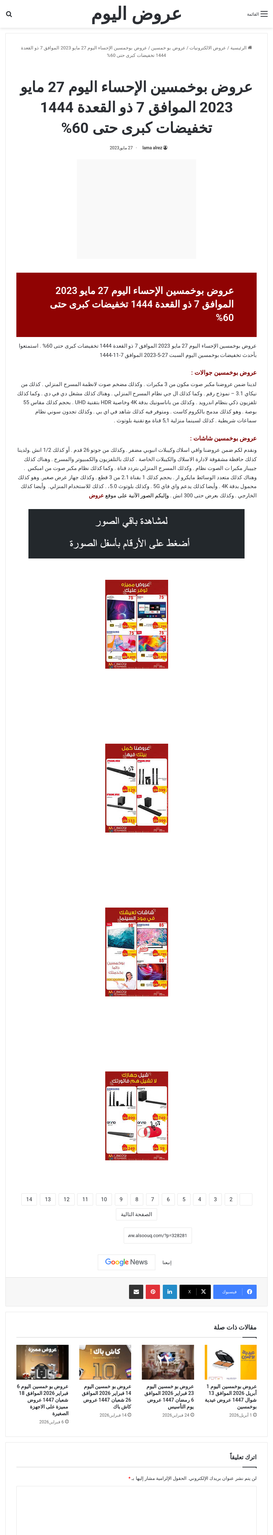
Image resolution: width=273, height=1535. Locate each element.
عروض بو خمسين (168, 47)
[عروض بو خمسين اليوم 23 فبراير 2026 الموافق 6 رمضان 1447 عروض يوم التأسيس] (168, 1362)
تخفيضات (230, 355)
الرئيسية (241, 47)
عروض (96, 495)
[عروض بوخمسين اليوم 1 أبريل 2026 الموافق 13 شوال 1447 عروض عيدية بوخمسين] (231, 1362)
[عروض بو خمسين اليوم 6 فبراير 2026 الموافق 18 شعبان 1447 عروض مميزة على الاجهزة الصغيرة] (42, 1362)
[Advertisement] (136, 209)
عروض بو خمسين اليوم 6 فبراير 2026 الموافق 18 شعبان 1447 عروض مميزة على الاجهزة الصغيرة (43, 1400)
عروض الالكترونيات (207, 47)
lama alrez (152, 147)
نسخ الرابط (101, 1236)
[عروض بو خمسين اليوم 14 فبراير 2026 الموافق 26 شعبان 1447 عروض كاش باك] (105, 1362)
